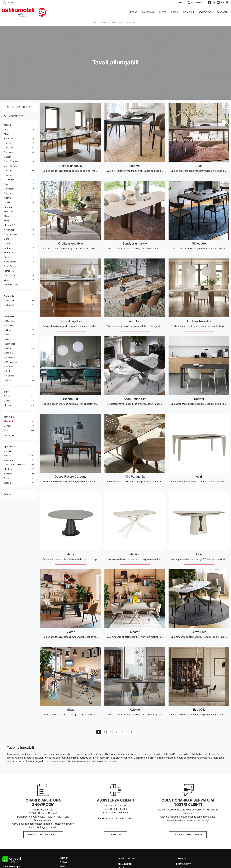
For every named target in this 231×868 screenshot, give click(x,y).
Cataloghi (188, 12)
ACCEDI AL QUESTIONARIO (188, 835)
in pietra (8, 371)
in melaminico (10, 362)
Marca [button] (7, 124)
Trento (7, 478)
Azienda (133, 12)
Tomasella (9, 271)
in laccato (9, 339)
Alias (6, 129)
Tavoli (120, 23)
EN (180, 2)
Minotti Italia (10, 216)
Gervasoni (9, 189)
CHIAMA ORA (115, 835)
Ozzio (7, 243)
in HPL (7, 335)
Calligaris (8, 152)
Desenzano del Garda (14, 464)
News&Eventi (205, 12)
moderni (8, 405)
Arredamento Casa (107, 23)
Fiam (6, 184)
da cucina (9, 300)
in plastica (9, 376)
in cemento (9, 321)
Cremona (8, 460)
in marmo (8, 353)
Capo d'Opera (11, 161)
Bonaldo (8, 143)
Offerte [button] (7, 494)
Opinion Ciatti (10, 234)
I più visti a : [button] (10, 446)
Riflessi (7, 257)
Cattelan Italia (11, 166)
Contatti (222, 12)
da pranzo (9, 305)
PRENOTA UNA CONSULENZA (43, 835)
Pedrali (7, 248)
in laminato (9, 344)
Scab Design (10, 266)
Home (93, 23)
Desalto (8, 175)
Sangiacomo (10, 262)
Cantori (7, 157)
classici (7, 396)
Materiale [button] (9, 316)
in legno (8, 348)
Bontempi (8, 148)
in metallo (8, 366)
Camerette (181, 858)
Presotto (8, 252)
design (7, 401)
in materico (9, 357)
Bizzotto (8, 138)
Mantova (8, 469)
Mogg (6, 221)
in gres (7, 330)
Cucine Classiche (126, 858)
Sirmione (8, 474)
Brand (174, 12)
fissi (6, 430)
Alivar (6, 134)
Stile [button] (6, 391)
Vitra (6, 280)
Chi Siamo (64, 862)
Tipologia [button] (9, 416)
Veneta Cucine (11, 284)
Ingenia (7, 198)
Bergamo (8, 451)
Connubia (8, 170)
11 (132, 732)
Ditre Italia (9, 179)
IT (176, 2)
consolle (8, 426)
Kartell (7, 202)
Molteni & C (9, 225)
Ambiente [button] (9, 296)
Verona (7, 483)
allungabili (9, 421)
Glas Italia (9, 193)
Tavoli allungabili (133, 23)
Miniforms (9, 211)
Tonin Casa (9, 275)
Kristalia (8, 207)
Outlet (163, 12)
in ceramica (9, 325)
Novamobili (9, 230)
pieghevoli (9, 435)
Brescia (7, 455)
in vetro (7, 380)
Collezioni (148, 12)
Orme (6, 239)
